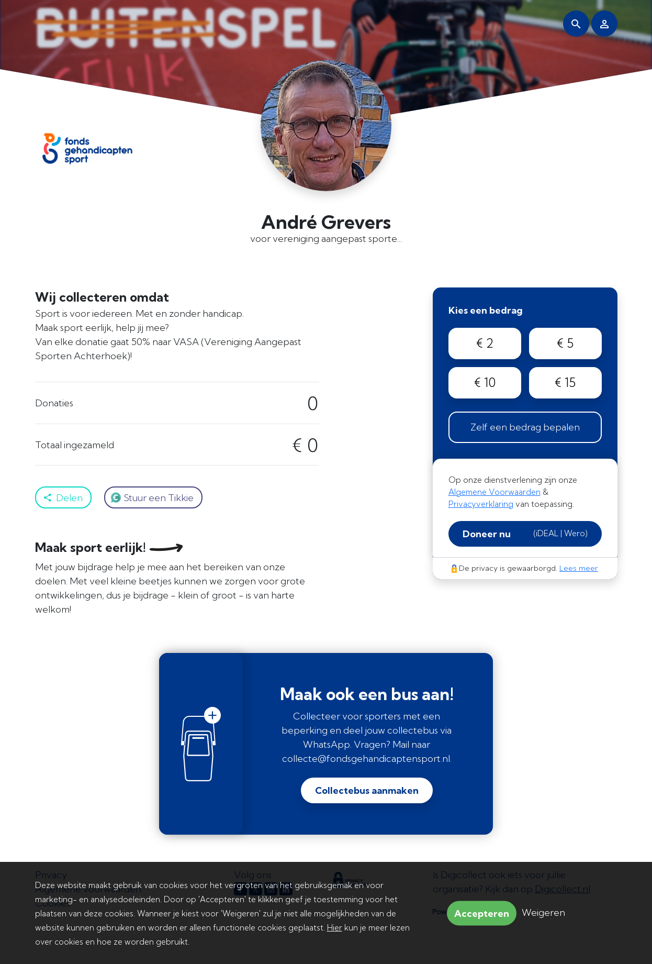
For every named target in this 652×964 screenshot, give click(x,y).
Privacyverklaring (480, 504)
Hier (334, 928)
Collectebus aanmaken (367, 790)
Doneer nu (525, 534)
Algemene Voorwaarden (494, 492)
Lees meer (578, 568)
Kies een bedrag (485, 310)
